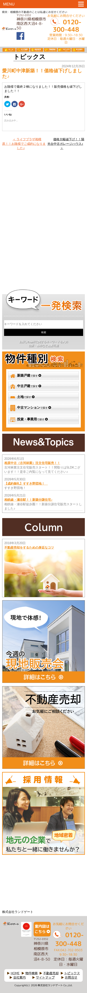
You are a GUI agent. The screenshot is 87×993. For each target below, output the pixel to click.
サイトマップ (45, 977)
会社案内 (19, 977)
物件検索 (31, 973)
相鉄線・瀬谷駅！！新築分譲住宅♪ (28, 499)
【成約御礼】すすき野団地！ (26, 483)
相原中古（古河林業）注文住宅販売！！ (32, 463)
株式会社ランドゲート (17, 911)
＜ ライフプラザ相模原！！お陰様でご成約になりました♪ (24, 144)
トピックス (72, 973)
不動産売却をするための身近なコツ (29, 547)
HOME (15, 973)
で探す (25, 376)
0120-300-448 (67, 26)
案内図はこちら (42, 929)
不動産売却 (51, 973)
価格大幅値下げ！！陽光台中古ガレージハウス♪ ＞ (65, 144)
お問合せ (71, 977)
